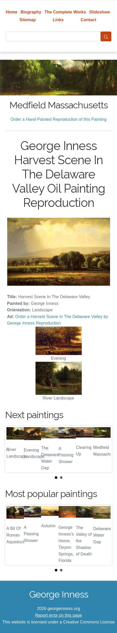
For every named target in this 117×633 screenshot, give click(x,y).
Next (104, 449)
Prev (13, 449)
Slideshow (99, 12)
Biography (31, 12)
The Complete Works (65, 12)
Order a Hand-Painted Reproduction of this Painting (59, 119)
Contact (88, 20)
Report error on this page (58, 615)
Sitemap (28, 20)
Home (11, 12)
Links (58, 20)
